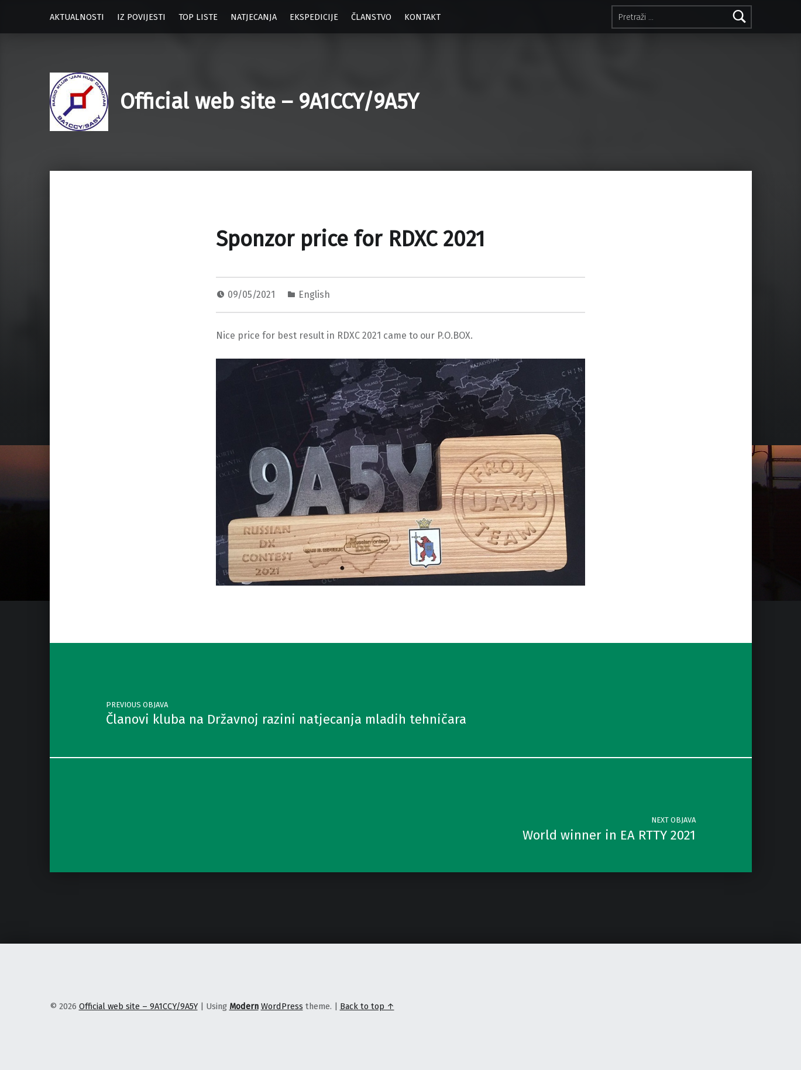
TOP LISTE (198, 17)
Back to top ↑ (367, 1006)
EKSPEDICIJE (314, 17)
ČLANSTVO (371, 17)
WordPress (282, 1006)
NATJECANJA (254, 17)
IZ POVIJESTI (141, 17)
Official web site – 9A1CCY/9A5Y (269, 102)
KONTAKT (422, 17)
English (314, 294)
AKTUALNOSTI (77, 17)
